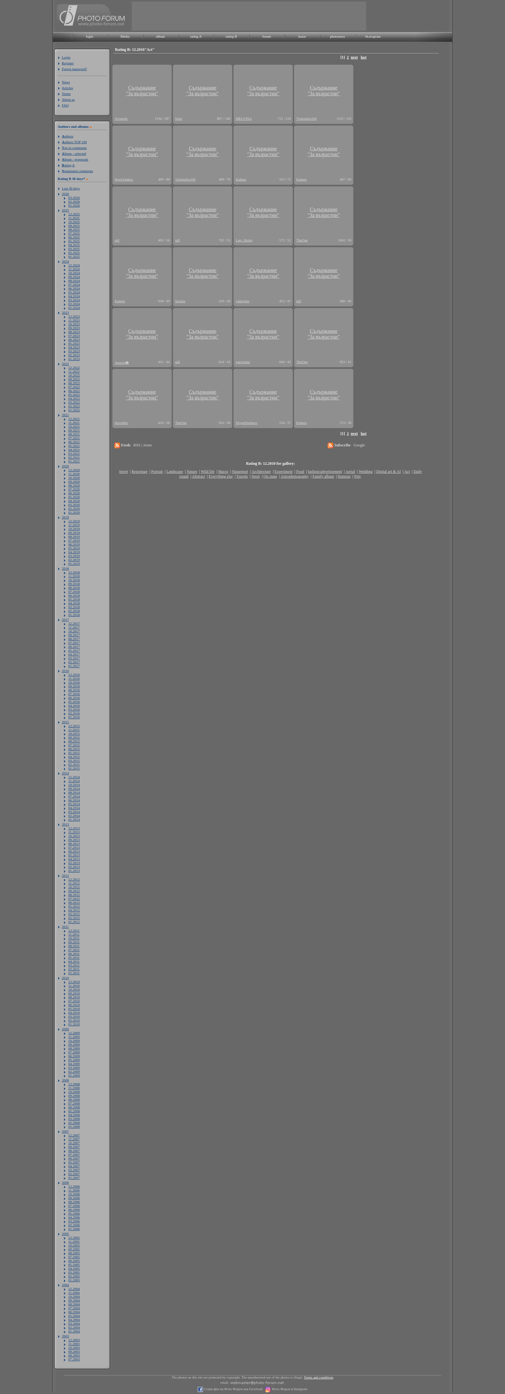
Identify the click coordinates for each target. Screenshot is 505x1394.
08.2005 (74, 1253)
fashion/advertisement (325, 471)
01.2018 (74, 615)
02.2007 (74, 1174)
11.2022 (74, 371)
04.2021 (74, 450)
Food (300, 471)
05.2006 (74, 1213)
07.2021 (74, 438)
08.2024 (74, 281)
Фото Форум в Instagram (289, 1389)
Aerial (350, 471)
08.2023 (74, 332)
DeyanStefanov (247, 423)
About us (68, 99)
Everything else (221, 476)
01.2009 (74, 1075)
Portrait (157, 471)
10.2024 (74, 273)
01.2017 (74, 666)
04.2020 (74, 501)
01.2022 (74, 410)
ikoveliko (121, 423)
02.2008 (74, 1123)
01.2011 (74, 973)
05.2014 (74, 804)
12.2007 (74, 1135)
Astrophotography (295, 476)
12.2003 (74, 1340)
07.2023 (74, 336)
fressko (180, 301)
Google (359, 445)
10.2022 (74, 375)
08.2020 (74, 485)
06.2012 (74, 902)
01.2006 (74, 1229)
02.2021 (74, 457)
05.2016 (74, 702)
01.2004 (74, 1331)
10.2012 (74, 887)
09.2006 (74, 1198)
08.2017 (74, 639)
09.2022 (74, 379)
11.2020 (74, 474)
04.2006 (74, 1217)
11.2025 (74, 218)
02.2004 (74, 1327)
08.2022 (74, 383)
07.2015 (74, 745)
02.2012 (74, 918)
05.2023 (74, 343)
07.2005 (74, 1257)
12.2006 (74, 1186)
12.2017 (74, 623)
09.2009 (74, 1044)
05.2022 (74, 395)
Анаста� (122, 362)
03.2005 (74, 1272)
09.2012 (74, 891)
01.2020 (74, 512)
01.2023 (74, 359)
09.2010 (74, 993)
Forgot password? (74, 69)
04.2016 (74, 705)
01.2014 (74, 819)
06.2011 (74, 954)
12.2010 (74, 982)
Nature (192, 471)
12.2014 (74, 777)
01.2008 (74, 1126)
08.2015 (74, 741)
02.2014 (74, 816)
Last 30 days (71, 188)
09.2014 (74, 789)
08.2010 (74, 997)
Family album (323, 476)
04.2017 (74, 654)
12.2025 (74, 214)
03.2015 (74, 760)
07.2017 (74, 643)
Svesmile (121, 118)
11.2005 (74, 1241)
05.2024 (74, 292)
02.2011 (74, 969)
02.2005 (74, 1276)
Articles (67, 88)
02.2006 (74, 1225)
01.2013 (74, 871)
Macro (223, 471)
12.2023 (74, 316)
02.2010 (74, 1020)
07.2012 (74, 899)
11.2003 (74, 1344)
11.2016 (74, 678)
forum (266, 36)
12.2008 (74, 1084)
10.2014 (74, 785)
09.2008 (74, 1096)
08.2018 (74, 588)
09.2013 (74, 840)
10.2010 (74, 989)
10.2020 (74, 478)
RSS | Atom (142, 445)
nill (117, 240)
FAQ (65, 105)
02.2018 (74, 611)
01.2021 (74, 461)
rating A (196, 36)
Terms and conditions (319, 1377)
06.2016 (74, 698)
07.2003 (74, 1359)
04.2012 (74, 910)
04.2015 (74, 757)
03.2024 (74, 300)
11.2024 (74, 269)
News (66, 82)
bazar (302, 36)
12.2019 (74, 521)
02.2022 (74, 406)
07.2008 (74, 1103)
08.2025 (74, 229)
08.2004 (74, 1304)
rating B (231, 36)
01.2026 (74, 205)
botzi (178, 118)
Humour (344, 476)
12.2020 (74, 470)
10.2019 (74, 529)
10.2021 (74, 426)
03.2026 (74, 198)
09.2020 (74, 481)
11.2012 (74, 883)
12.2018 (74, 572)
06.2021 (74, 442)
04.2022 (74, 398)
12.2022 (74, 368)
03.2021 (74, 453)
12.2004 (74, 1289)
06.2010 (74, 1005)
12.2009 (74, 1033)
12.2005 (74, 1238)
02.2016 (74, 713)
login (89, 36)
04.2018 (74, 603)
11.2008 (74, 1088)
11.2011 (74, 934)
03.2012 (74, 914)
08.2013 (74, 844)
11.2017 (74, 627)
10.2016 (74, 682)
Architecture (261, 471)
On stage (270, 476)
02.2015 (74, 764)
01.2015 (74, 768)
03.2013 (74, 863)
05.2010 (74, 1009)
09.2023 (74, 328)
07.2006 (74, 1206)
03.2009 (74, 1068)
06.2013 (74, 851)
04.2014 (74, 808)
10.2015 (74, 733)
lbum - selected (74, 153)
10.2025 (74, 222)
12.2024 (74, 265)
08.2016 (74, 690)
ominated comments (77, 171)
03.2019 (74, 556)
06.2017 (74, 647)
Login (66, 57)
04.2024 (74, 296)
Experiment (283, 471)
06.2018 (74, 595)
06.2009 (74, 1056)
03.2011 (74, 965)
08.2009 (74, 1048)
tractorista (243, 362)
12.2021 (74, 419)
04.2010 (74, 1013)
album (160, 36)
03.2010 (74, 1016)
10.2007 (74, 1143)
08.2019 (74, 536)
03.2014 (74, 812)
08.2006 (74, 1202)
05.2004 (74, 1316)
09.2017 (74, 635)
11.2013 (74, 832)
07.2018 (74, 592)
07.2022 (74, 387)
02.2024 (74, 304)
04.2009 (74, 1064)
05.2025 (74, 241)
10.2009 (74, 1041)
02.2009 (74, 1071)
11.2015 (74, 730)
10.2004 (74, 1296)
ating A (68, 165)
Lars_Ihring (244, 240)
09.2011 (74, 942)
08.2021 (74, 434)
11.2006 (74, 1190)
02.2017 (74, 662)
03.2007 (74, 1170)
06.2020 (74, 493)
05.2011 (74, 957)
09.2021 (74, 430)
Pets (357, 476)
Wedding (366, 471)
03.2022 (74, 402)
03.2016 (74, 709)
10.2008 (74, 1092)
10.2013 (74, 836)
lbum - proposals (75, 159)
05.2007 (74, 1162)
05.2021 (74, 446)
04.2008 (74, 1115)
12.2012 (74, 879)
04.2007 (74, 1166)
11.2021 (74, 423)
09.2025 (74, 226)
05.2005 (74, 1265)
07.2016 (74, 694)
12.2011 (74, 930)
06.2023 (74, 339)
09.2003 (74, 1351)
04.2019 (74, 552)
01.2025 (74, 256)
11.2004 (74, 1293)
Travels (242, 476)
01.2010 (74, 1024)
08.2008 (74, 1099)
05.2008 (74, 1111)
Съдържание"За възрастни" (142, 90)
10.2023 (74, 324)
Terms (66, 94)
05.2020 (74, 497)
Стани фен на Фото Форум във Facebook (232, 1389)
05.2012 (74, 906)
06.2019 (74, 544)
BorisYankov (124, 179)
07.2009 (74, 1052)
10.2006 (74, 1194)
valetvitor (242, 301)
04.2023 (74, 347)
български (373, 36)
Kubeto (241, 179)
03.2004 (74, 1323)
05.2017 (74, 650)
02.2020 (74, 508)
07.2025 (74, 233)
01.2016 (74, 717)
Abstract (198, 476)
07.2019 (74, 540)
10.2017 (74, 631)
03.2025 (74, 249)
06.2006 (74, 1210)
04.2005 (74, 1268)
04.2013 (74, 859)
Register (68, 63)
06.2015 (74, 749)
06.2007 (74, 1158)
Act (407, 471)
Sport (256, 476)
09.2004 (74, 1300)
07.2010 (74, 1001)
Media (124, 36)
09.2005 (74, 1249)
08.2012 (74, 895)
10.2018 (74, 580)
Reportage (140, 471)
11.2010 (74, 985)
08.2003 (74, 1355)
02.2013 (74, 867)
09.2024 (74, 277)
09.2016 (74, 686)
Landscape (175, 471)
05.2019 (74, 548)
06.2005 (74, 1261)
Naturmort (240, 471)
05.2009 (74, 1060)
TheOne (302, 240)
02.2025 (74, 253)
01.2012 (74, 922)
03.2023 (74, 351)
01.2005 (74, 1280)
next (354, 57)
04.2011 (74, 961)
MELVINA (244, 118)
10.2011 (74, 938)
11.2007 (74, 1139)
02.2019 (74, 560)
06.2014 (74, 800)
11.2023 (74, 320)
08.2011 (74, 946)
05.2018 (74, 599)
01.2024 (74, 308)
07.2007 (74, 1154)
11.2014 (74, 781)
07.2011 (74, 950)
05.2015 (74, 753)
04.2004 (74, 1320)
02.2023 (74, 355)
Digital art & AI (388, 471)
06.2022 (74, 391)
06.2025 (74, 237)
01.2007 (74, 1178)
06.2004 (74, 1312)
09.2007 (74, 1147)
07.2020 (74, 489)
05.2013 (74, 855)
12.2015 (74, 726)
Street (123, 471)
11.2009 (74, 1037)
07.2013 (74, 847)
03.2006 (74, 1221)
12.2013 (74, 828)
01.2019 (74, 564)
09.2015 (74, 737)
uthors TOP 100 (74, 142)
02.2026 (74, 201)
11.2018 (74, 576)
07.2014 (74, 796)
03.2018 (74, 607)
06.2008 (74, 1107)
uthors (67, 136)
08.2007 (74, 1151)
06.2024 (74, 288)
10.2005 (74, 1245)
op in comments (74, 148)
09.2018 (74, 584)
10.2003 (74, 1348)
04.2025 (74, 245)
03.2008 (74, 1119)
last (364, 57)
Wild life (208, 471)
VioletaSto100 (306, 118)
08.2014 (74, 792)
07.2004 (74, 1308)
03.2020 (74, 505)
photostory (337, 36)
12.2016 (74, 675)
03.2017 (74, 658)
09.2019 (74, 533)
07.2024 (74, 284)
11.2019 (74, 525)
